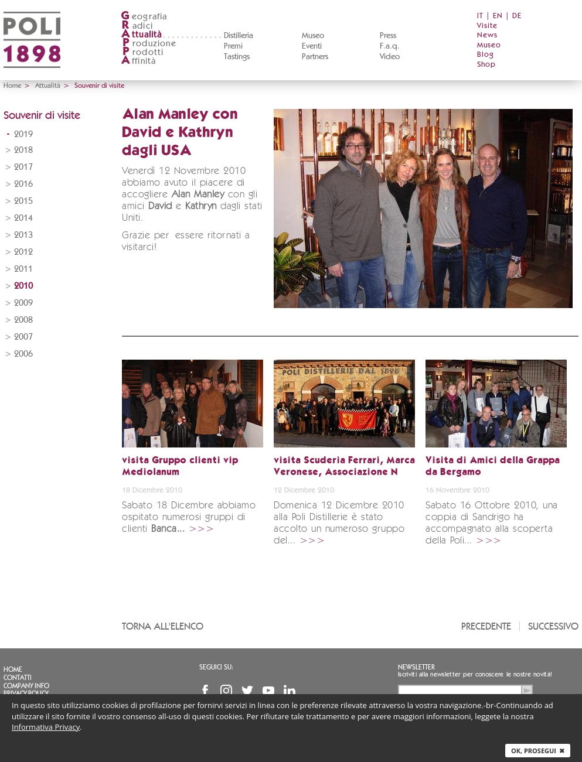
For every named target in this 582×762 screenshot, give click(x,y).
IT (480, 16)
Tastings (237, 57)
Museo (313, 36)
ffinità (138, 61)
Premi (233, 46)
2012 (23, 252)
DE (517, 16)
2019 (23, 134)
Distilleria (238, 36)
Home (12, 85)
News (487, 35)
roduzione (148, 43)
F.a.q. (390, 46)
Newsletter (416, 667)
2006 (23, 354)
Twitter (247, 690)
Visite (487, 26)
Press (388, 36)
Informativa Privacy (46, 727)
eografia (144, 16)
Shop (486, 65)
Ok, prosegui (537, 750)
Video (390, 57)
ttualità (141, 34)
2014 (23, 218)
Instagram (226, 690)
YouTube (268, 690)
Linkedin (289, 690)
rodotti (142, 52)
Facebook (205, 690)
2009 (23, 303)
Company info (26, 685)
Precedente (486, 626)
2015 (23, 201)
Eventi (312, 46)
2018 (23, 150)
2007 (23, 337)
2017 (23, 167)
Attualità (47, 85)
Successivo (553, 626)
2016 (23, 184)
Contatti (18, 677)
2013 (23, 235)
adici (137, 26)
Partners (315, 57)
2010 (23, 286)
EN (498, 16)
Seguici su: (216, 667)
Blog (485, 55)
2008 (23, 320)
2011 (23, 269)
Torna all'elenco (162, 626)
